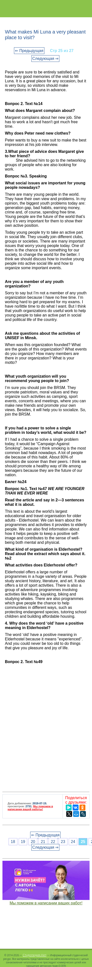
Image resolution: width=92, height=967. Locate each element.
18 (13, 842)
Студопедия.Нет (34, 955)
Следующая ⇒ (45, 58)
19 (23, 842)
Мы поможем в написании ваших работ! (46, 903)
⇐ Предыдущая (29, 51)
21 (43, 842)
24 (73, 842)
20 (33, 842)
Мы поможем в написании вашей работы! (30, 808)
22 (53, 842)
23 (63, 842)
